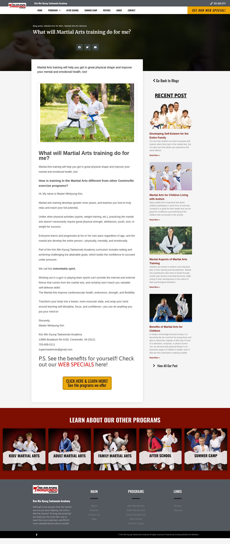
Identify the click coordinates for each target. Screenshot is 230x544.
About (119, 10)
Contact (131, 10)
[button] (79, 47)
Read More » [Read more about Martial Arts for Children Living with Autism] (154, 220)
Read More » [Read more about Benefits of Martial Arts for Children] (154, 358)
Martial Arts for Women (75, 26)
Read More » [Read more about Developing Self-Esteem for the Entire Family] (154, 155)
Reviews (106, 10)
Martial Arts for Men (53, 26)
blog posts (38, 26)
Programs (54, 10)
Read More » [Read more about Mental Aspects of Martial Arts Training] (154, 287)
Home (39, 10)
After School (72, 10)
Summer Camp (90, 10)
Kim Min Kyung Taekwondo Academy (50, 3)
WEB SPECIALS (76, 364)
